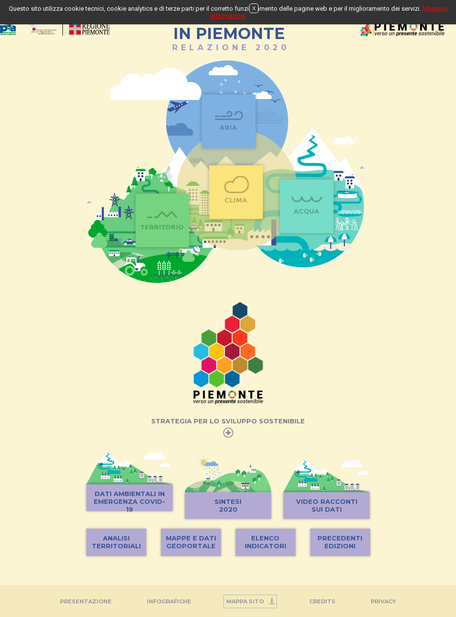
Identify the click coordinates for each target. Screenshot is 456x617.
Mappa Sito (245, 601)
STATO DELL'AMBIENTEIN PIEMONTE (228, 28)
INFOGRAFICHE (169, 601)
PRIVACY (383, 601)
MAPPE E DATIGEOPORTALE (191, 542)
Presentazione (86, 601)
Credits (322, 601)
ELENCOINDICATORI (265, 542)
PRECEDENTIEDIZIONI (339, 542)
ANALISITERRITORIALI (116, 542)
